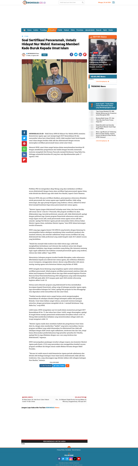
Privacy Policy (61, 450)
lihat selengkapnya (102, 81)
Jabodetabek (89, 30)
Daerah (98, 30)
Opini (105, 30)
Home (29, 30)
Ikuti (44, 55)
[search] (72, 2)
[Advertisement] (69, 16)
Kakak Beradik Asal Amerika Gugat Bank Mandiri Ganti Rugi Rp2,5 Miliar (106, 126)
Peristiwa (80, 30)
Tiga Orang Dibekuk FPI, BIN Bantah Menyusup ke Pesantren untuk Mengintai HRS (106, 113)
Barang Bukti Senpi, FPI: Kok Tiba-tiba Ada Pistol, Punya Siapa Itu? (105, 120)
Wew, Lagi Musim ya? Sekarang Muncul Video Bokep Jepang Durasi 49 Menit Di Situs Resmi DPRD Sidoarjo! (106, 134)
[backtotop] (69, 447)
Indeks (35, 30)
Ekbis (73, 30)
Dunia (111, 30)
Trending (43, 30)
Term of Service (76, 450)
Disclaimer (68, 450)
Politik (60, 30)
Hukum (66, 30)
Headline (52, 30)
